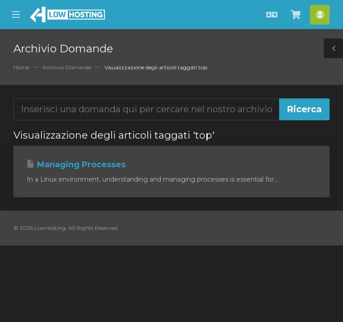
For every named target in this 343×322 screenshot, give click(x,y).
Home (21, 67)
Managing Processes (76, 164)
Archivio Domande (66, 67)
